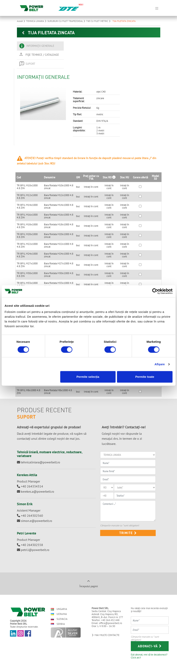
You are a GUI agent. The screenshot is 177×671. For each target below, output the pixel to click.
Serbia (58, 623)
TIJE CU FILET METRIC (98, 21)
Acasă (21, 21)
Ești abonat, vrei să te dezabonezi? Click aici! (149, 656)
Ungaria (59, 609)
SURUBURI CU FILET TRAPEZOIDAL (66, 21)
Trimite (128, 533)
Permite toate (144, 376)
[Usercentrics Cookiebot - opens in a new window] (155, 291)
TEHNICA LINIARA (36, 21)
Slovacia (59, 618)
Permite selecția (87, 376)
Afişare (160, 364)
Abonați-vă (150, 646)
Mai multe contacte (105, 635)
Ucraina (59, 613)
